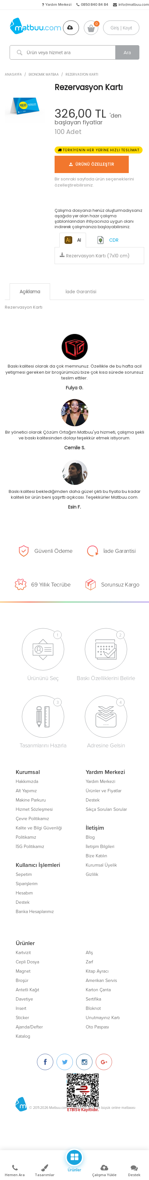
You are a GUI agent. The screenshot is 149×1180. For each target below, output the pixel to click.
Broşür (22, 980)
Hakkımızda (27, 781)
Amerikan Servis (101, 980)
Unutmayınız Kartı (103, 1017)
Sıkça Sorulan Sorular (106, 809)
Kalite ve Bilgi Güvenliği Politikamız (39, 832)
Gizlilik (92, 874)
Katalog (23, 1036)
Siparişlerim (27, 883)
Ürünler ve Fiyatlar (103, 791)
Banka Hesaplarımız (35, 911)
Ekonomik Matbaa (44, 74)
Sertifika (93, 999)
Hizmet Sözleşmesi (34, 809)
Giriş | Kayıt (121, 27)
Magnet (23, 971)
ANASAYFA (13, 74)
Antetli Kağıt (27, 990)
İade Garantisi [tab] (81, 291)
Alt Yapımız (26, 791)
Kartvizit (23, 952)
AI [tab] (73, 240)
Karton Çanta (98, 990)
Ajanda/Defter (29, 1027)
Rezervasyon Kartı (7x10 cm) (95, 256)
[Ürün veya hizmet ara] (74, 52)
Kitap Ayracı (97, 971)
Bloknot (93, 1008)
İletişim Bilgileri (100, 846)
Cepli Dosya (27, 962)
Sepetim (24, 874)
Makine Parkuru (31, 800)
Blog (90, 837)
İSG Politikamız (30, 846)
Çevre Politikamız (32, 818)
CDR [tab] (107, 240)
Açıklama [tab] (30, 291)
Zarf (89, 962)
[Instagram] (84, 1062)
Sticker (22, 1017)
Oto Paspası (97, 1027)
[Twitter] (65, 1062)
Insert (21, 1008)
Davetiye (24, 999)
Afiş (89, 952)
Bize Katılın (96, 856)
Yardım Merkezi (58, 4)
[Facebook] (45, 1062)
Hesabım (24, 893)
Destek (23, 902)
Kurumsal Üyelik (101, 865)
